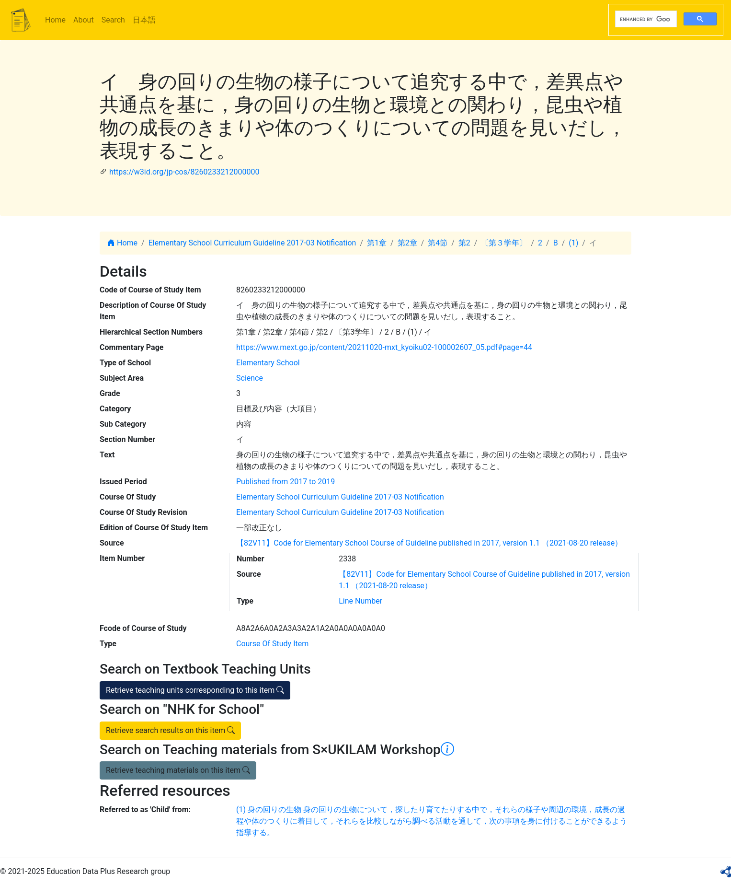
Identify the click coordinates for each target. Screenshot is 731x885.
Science (249, 378)
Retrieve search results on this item (170, 730)
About (83, 19)
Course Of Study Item (272, 643)
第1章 (377, 242)
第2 (464, 242)
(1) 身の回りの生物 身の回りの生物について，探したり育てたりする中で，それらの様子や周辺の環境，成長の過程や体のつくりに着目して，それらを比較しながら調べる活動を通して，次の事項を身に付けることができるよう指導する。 (431, 821)
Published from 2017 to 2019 (285, 481)
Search (113, 19)
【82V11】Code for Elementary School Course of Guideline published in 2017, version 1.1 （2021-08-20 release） (429, 542)
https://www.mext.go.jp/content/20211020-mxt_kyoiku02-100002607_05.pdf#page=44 (384, 347)
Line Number (360, 601)
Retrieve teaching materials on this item (178, 770)
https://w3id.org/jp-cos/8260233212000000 (184, 171)
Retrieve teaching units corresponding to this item (195, 690)
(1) (573, 242)
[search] (645, 19)
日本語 (144, 19)
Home (55, 19)
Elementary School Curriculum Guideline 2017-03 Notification (252, 242)
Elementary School (268, 362)
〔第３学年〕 (504, 242)
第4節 (437, 242)
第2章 (407, 242)
